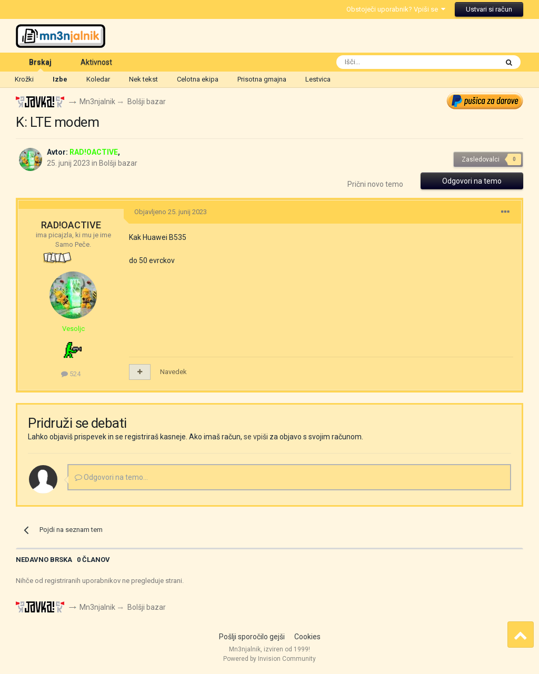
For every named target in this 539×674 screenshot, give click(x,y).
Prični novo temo (375, 184)
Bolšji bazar (118, 163)
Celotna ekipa (197, 79)
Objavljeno (170, 212)
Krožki (24, 79)
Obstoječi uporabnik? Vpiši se (395, 9)
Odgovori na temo (472, 181)
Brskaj (40, 65)
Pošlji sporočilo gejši (252, 636)
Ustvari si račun (489, 9)
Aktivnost (96, 62)
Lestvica (318, 79)
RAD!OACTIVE (71, 224)
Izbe (60, 79)
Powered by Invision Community (269, 658)
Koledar (98, 79)
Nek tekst (143, 79)
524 (71, 374)
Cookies (307, 636)
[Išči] (392, 62)
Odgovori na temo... (111, 477)
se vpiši (256, 436)
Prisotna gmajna (261, 79)
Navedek (173, 372)
